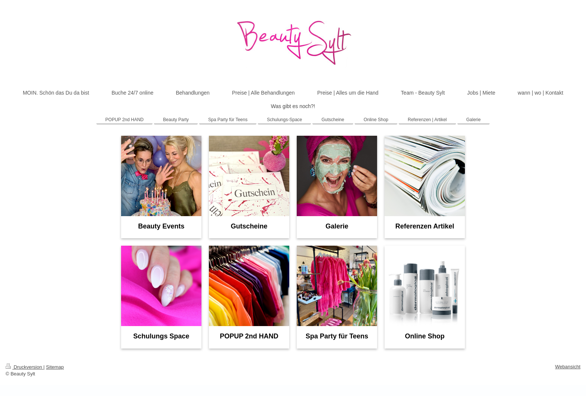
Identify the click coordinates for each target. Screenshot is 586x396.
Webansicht (567, 366)
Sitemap (55, 367)
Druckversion (24, 367)
